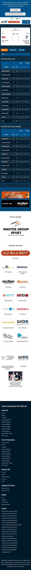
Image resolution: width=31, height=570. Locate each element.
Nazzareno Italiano (6, 142)
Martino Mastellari (6, 86)
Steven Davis (5, 173)
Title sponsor (15, 258)
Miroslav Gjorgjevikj (6, 94)
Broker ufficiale (23, 328)
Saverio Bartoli (5, 90)
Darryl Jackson (5, 78)
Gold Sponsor (8, 272)
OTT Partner (23, 314)
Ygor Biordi (4, 169)
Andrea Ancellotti (6, 71)
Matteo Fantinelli (6, 165)
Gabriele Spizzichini (6, 74)
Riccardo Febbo (5, 105)
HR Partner (23, 287)
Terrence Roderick (6, 82)
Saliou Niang (4, 161)
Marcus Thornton (5, 146)
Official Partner (8, 300)
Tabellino (21, 50)
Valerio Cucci (4, 154)
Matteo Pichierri (5, 109)
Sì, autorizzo (14, 10)
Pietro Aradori (5, 138)
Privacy (2, 562)
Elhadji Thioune (5, 98)
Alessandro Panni (6, 150)
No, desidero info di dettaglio (14, 14)
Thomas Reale (5, 101)
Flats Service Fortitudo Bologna (26, 42)
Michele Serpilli (5, 113)
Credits (28, 562)
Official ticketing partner (22, 272)
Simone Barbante (6, 157)
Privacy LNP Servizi (9, 562)
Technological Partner (8, 328)
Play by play (13, 50)
